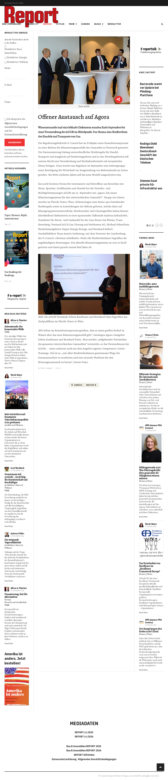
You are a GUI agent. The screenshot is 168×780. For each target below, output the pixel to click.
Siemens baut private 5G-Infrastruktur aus (151, 184)
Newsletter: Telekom (17, 62)
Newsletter (114, 24)
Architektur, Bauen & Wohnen (14, 486)
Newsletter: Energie (17, 57)
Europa (8, 599)
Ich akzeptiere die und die (16, 126)
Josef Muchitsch (17, 468)
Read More (9, 367)
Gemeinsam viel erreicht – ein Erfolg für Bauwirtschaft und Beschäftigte (16, 478)
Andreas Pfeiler (17, 533)
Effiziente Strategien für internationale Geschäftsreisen (149, 377)
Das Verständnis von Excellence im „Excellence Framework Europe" (149, 567)
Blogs (97, 24)
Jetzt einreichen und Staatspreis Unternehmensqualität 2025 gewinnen (16, 418)
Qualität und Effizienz (14, 425)
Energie (47, 24)
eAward (85, 24)
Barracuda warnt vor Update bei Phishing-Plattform (151, 89)
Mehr (72, 24)
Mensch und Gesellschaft (15, 602)
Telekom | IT (31, 24)
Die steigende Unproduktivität (13, 541)
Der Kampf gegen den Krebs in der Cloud (150, 630)
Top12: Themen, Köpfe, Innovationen (16, 217)
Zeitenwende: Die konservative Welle (14, 328)
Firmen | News (145, 289)
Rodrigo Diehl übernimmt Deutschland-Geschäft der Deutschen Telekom (148, 153)
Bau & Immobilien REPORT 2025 (83, 746)
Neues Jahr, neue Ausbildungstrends (149, 285)
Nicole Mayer (16, 375)
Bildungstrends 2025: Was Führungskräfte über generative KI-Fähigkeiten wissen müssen (150, 473)
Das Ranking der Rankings (13, 273)
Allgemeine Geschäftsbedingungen (97, 759)
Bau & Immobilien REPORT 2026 (83, 750)
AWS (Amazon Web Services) (153, 427)
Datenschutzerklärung (16, 134)
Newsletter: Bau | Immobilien (13, 51)
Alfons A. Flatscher (19, 320)
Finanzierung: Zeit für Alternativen (16, 596)
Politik (7, 332)
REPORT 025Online (84, 754)
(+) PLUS (60, 24)
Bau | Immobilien (11, 24)
